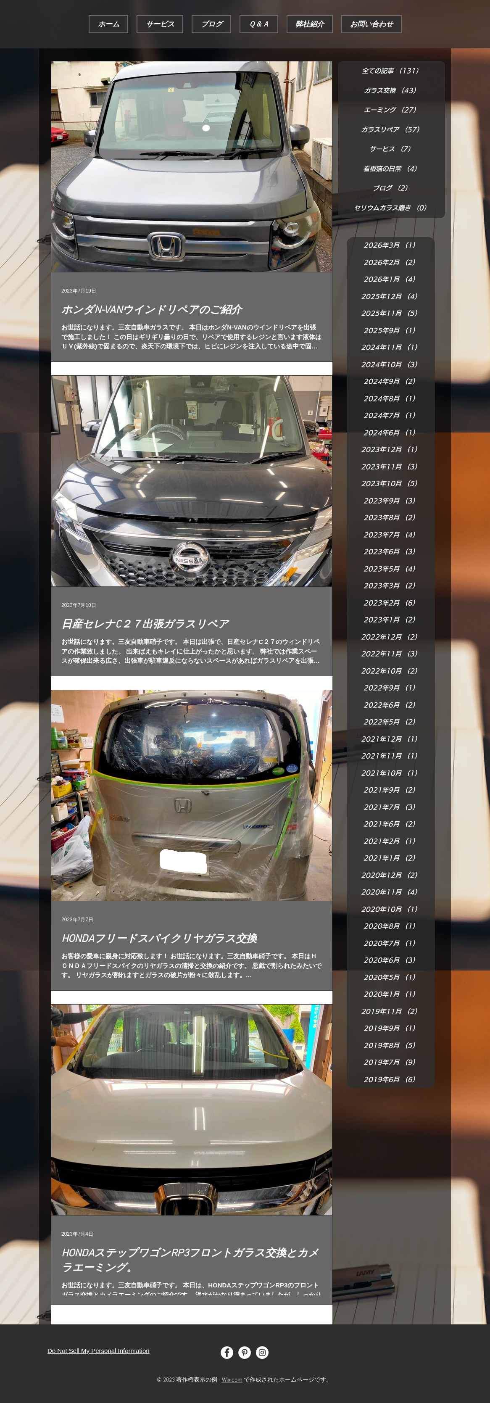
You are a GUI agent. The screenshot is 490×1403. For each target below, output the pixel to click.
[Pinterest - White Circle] (244, 1352)
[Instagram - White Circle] (262, 1352)
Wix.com (232, 1380)
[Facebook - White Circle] (227, 1352)
